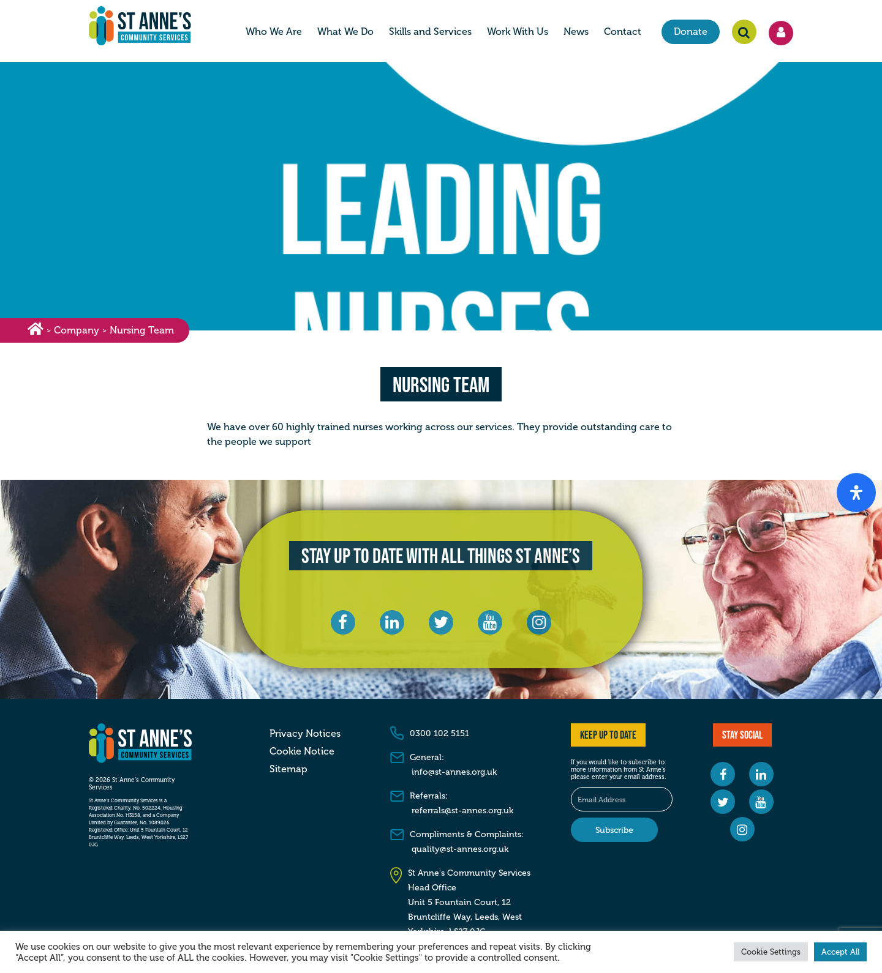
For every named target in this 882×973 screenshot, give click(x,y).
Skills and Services (430, 32)
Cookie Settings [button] (771, 951)
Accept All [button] (840, 951)
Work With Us (517, 32)
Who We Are (274, 32)
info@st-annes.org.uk (454, 772)
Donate (690, 32)
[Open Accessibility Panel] (856, 492)
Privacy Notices (305, 733)
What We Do (345, 32)
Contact (622, 32)
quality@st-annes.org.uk (460, 849)
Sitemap (288, 769)
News (576, 32)
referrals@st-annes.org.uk (462, 810)
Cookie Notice (302, 751)
